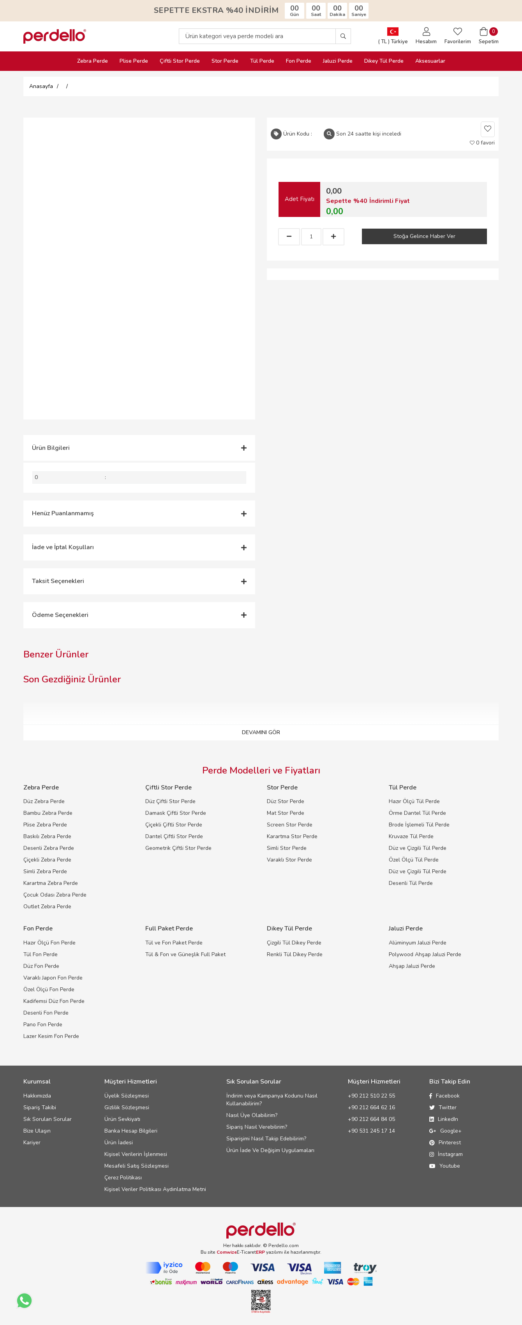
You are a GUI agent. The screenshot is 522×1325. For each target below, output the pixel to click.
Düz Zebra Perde (44, 801)
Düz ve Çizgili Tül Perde (417, 848)
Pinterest (445, 1142)
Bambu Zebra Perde (47, 813)
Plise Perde (134, 61)
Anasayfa (41, 86)
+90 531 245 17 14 (371, 1131)
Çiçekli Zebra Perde (47, 859)
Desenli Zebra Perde (48, 848)
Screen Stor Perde (289, 824)
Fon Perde (298, 61)
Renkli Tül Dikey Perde (295, 954)
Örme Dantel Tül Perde (417, 813)
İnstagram (446, 1154)
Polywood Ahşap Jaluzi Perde (425, 954)
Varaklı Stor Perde (289, 859)
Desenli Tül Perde (411, 883)
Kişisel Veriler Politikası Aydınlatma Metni (155, 1189)
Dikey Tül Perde (384, 61)
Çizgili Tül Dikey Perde (294, 942)
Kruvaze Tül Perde (411, 836)
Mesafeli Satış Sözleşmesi (136, 1166)
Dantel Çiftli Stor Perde (174, 836)
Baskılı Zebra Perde (47, 836)
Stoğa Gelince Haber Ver (424, 236)
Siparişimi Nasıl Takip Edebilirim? (266, 1138)
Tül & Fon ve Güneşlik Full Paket (185, 954)
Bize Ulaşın (37, 1131)
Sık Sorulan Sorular (47, 1119)
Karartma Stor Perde (292, 836)
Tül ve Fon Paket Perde (174, 942)
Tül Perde (262, 61)
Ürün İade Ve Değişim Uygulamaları (270, 1150)
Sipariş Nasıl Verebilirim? (256, 1127)
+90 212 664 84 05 (371, 1119)
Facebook (444, 1095)
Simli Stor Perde (287, 848)
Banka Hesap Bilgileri (130, 1131)
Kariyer (32, 1142)
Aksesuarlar (430, 61)
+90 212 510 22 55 (371, 1095)
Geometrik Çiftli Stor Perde (178, 848)
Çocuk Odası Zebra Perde (54, 895)
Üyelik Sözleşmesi (126, 1095)
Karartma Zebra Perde (50, 883)
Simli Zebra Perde (45, 871)
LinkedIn (443, 1119)
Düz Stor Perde (285, 801)
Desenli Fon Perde (46, 1013)
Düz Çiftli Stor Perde (170, 801)
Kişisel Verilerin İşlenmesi (135, 1154)
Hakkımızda (37, 1095)
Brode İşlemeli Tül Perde (419, 824)
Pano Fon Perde (42, 1024)
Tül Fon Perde (40, 954)
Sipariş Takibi (39, 1107)
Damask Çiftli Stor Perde (175, 813)
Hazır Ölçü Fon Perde (49, 942)
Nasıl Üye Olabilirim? (251, 1115)
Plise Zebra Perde (45, 824)
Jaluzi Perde (338, 61)
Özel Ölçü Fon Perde (48, 989)
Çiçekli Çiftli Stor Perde (173, 824)
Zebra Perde (92, 61)
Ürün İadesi (118, 1142)
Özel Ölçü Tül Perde (414, 859)
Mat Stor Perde (285, 813)
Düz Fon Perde (41, 966)
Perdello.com (283, 1245)
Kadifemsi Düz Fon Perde (54, 1001)
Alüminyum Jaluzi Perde (417, 942)
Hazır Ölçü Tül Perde (414, 801)
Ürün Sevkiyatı (122, 1119)
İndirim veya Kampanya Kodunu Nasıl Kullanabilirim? (271, 1099)
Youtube (444, 1166)
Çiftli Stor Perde (180, 61)
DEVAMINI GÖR (261, 732)
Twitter (443, 1107)
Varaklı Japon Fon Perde (53, 977)
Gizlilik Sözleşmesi (126, 1107)
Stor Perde (225, 61)
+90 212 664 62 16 (371, 1107)
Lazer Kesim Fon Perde (51, 1036)
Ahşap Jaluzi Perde (412, 966)
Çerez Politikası (123, 1177)
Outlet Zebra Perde (47, 906)
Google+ (445, 1131)
